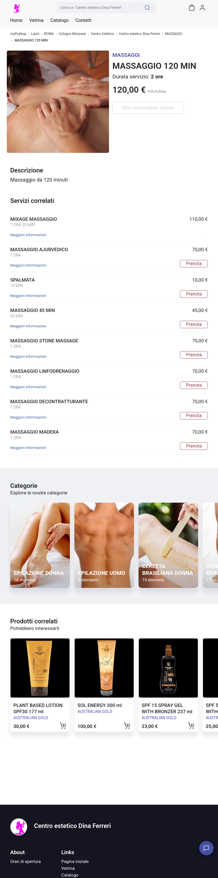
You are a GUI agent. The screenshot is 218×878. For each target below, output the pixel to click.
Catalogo (59, 20)
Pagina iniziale (75, 861)
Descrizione (26, 170)
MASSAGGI (173, 34)
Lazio (35, 34)
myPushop (18, 34)
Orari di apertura (25, 861)
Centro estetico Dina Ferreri (139, 34)
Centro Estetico (102, 34)
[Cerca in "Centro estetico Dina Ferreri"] (98, 7)
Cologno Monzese (72, 34)
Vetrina (68, 868)
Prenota (194, 263)
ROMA (49, 34)
